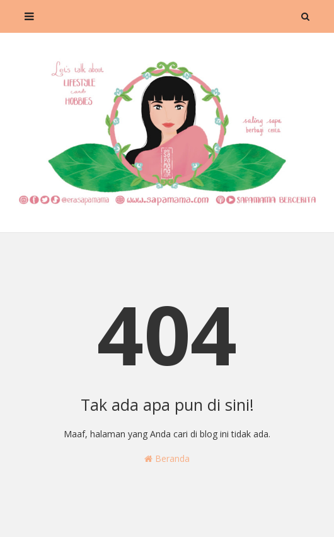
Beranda (167, 458)
